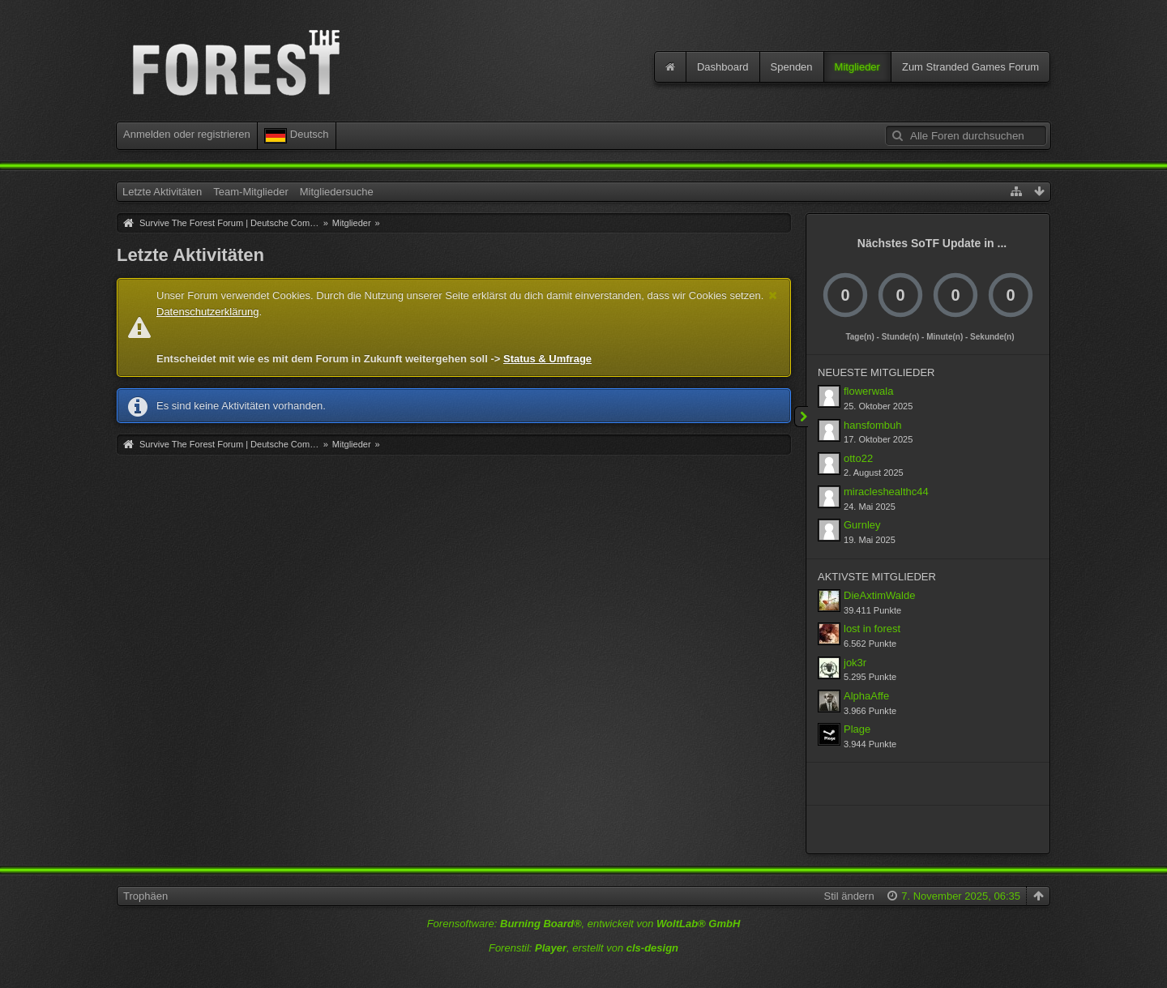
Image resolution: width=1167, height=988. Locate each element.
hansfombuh (873, 425)
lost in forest (872, 628)
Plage (857, 729)
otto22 (858, 458)
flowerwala (868, 391)
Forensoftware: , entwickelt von (584, 923)
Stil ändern (849, 896)
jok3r (855, 663)
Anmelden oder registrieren (186, 134)
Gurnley (862, 525)
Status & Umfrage (547, 359)
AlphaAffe (866, 696)
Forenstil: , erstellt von (583, 948)
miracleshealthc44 (886, 491)
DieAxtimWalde (879, 595)
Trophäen (145, 896)
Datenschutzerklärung (207, 312)
